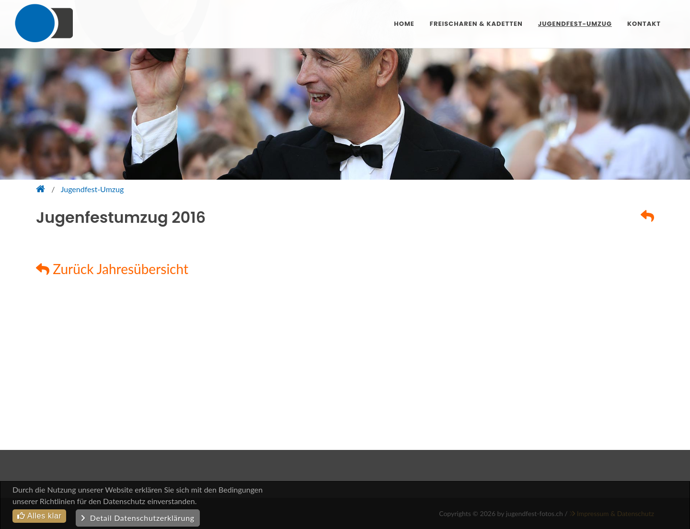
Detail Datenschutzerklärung (137, 517)
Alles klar (39, 516)
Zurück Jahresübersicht (112, 269)
